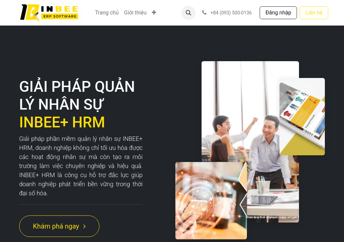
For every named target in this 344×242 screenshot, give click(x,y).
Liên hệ (313, 12)
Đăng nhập (278, 12)
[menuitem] (107, 12)
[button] (188, 13)
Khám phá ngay (59, 226)
